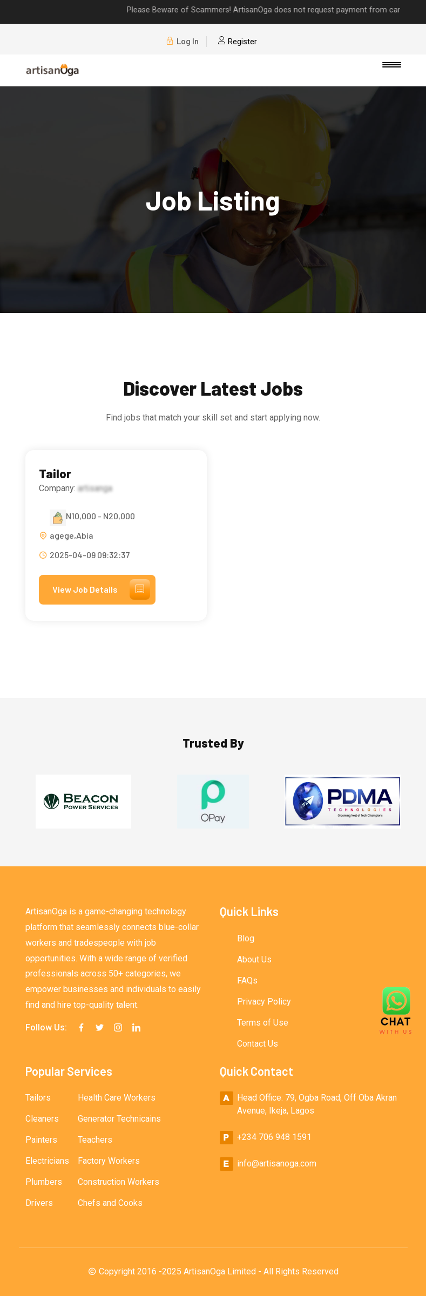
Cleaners (42, 1119)
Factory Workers (109, 1161)
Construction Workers (118, 1182)
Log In (182, 41)
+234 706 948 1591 (274, 1137)
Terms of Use (262, 1022)
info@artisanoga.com (276, 1163)
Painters (41, 1140)
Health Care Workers (116, 1098)
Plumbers (43, 1182)
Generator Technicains (119, 1119)
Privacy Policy (264, 1001)
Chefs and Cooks (110, 1203)
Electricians (47, 1161)
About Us (254, 959)
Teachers (95, 1140)
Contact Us (257, 1044)
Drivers (39, 1203)
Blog (245, 938)
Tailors (38, 1098)
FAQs (247, 980)
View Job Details (101, 589)
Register (237, 41)
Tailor (55, 473)
